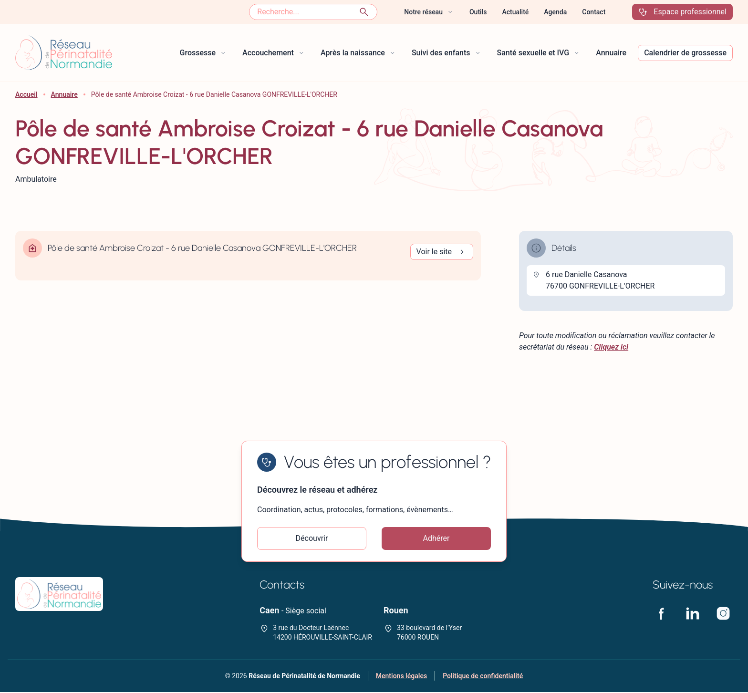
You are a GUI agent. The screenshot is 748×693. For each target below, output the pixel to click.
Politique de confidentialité (483, 677)
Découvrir (312, 538)
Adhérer (436, 538)
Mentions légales (401, 677)
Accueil (26, 94)
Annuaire (64, 94)
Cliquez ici (611, 347)
